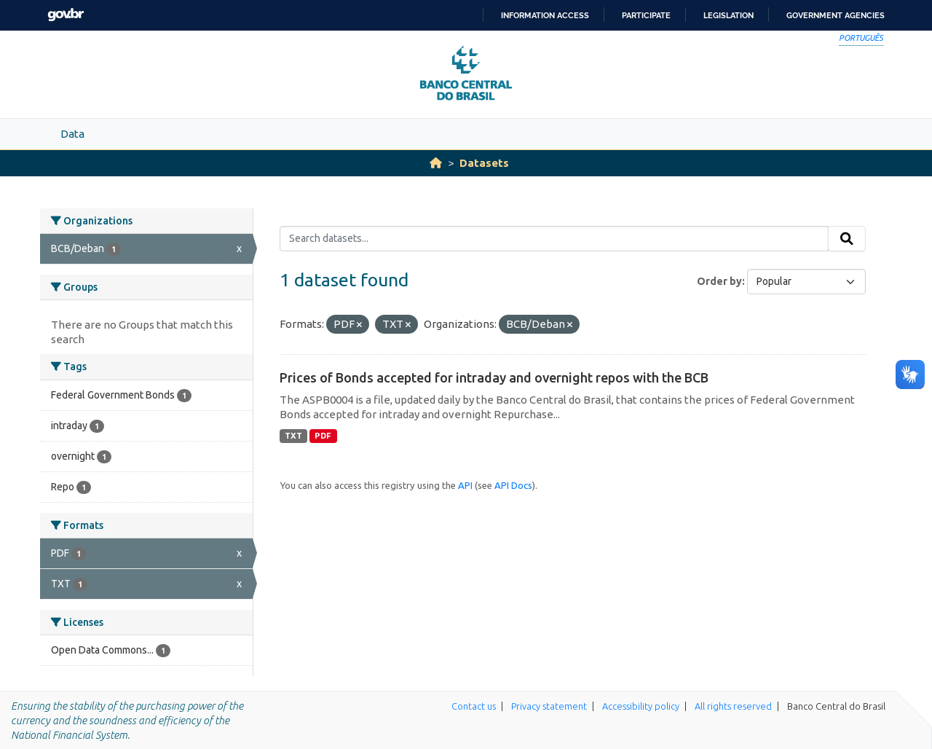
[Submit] (847, 239)
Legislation (728, 15)
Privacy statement (549, 706)
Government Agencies (835, 15)
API (465, 485)
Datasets (484, 163)
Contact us (473, 706)
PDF (323, 435)
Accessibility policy (640, 706)
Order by (719, 281)
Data (72, 134)
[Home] (436, 163)
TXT (293, 435)
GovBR (65, 15)
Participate (646, 15)
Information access (545, 15)
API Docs (513, 485)
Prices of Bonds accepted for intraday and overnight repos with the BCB (494, 377)
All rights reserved (733, 706)
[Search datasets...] (554, 239)
